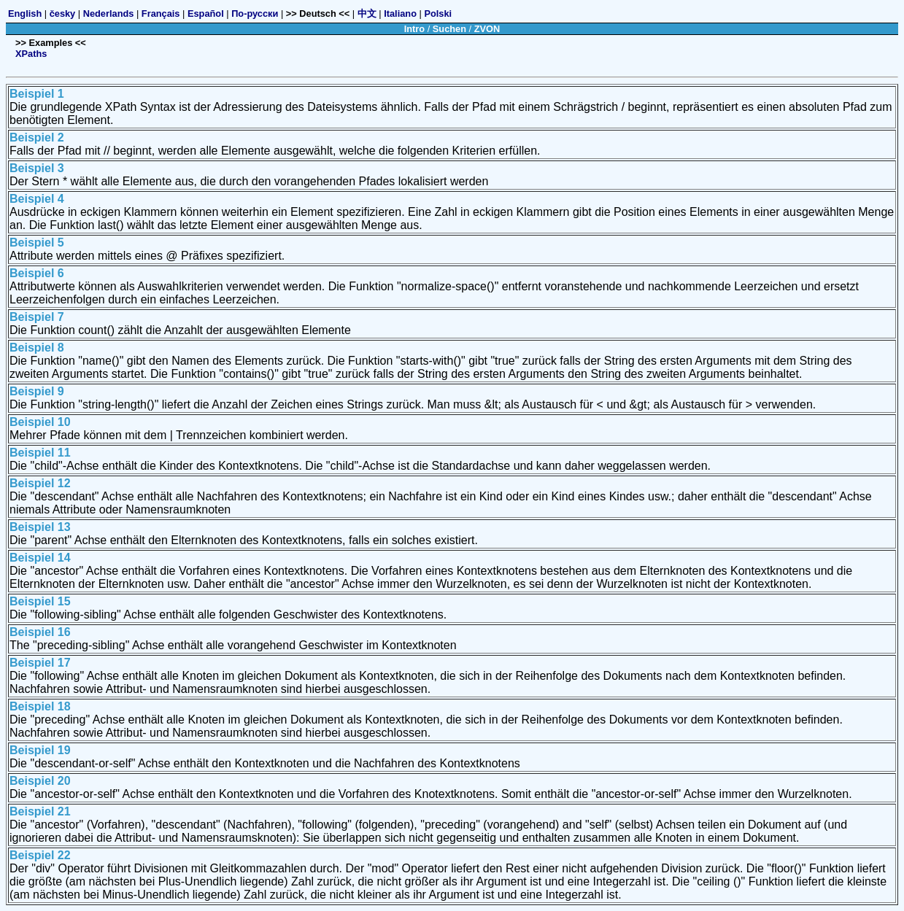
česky (63, 13)
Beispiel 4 (36, 199)
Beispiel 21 (40, 811)
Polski (438, 13)
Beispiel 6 (36, 273)
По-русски (254, 13)
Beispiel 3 (36, 168)
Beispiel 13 (40, 527)
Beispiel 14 (40, 557)
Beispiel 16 (40, 632)
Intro (414, 28)
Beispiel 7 (36, 317)
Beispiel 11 (40, 452)
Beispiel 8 (36, 347)
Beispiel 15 (40, 601)
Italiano (400, 13)
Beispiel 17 (40, 662)
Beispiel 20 (40, 781)
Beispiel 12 (40, 483)
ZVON (487, 28)
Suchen (449, 28)
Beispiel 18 (40, 706)
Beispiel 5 (36, 242)
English (25, 13)
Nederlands (108, 13)
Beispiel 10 (40, 422)
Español (206, 13)
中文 (367, 13)
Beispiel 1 (36, 94)
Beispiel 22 (40, 855)
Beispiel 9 (36, 391)
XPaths (31, 53)
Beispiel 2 (36, 137)
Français (161, 13)
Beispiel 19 (40, 750)
